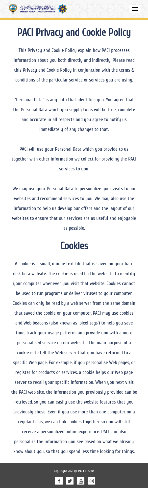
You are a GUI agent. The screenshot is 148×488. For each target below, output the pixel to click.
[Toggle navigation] (135, 9)
